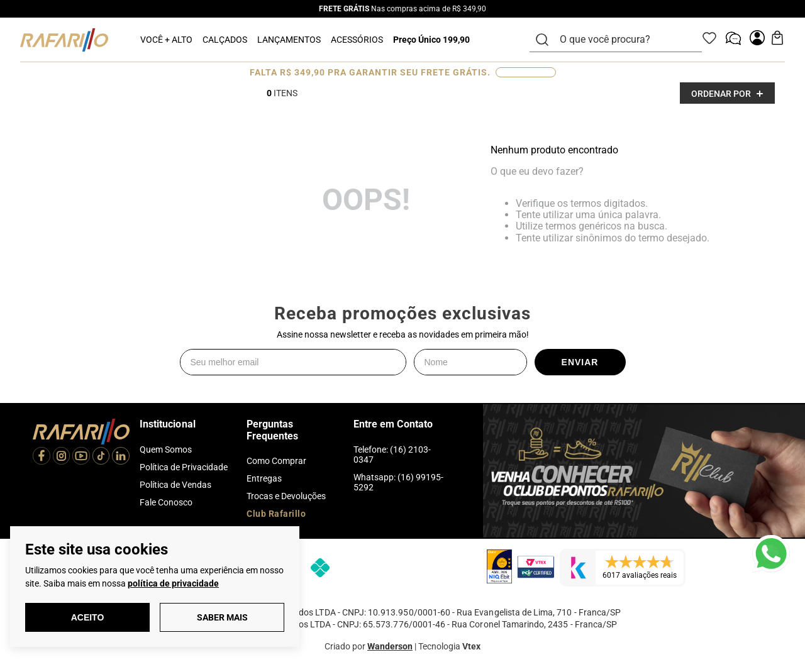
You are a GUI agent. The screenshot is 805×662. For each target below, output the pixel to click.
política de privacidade (173, 583)
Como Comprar (276, 461)
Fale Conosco (166, 502)
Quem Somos (166, 449)
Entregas (264, 478)
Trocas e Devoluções (286, 496)
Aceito (87, 617)
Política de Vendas (175, 485)
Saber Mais (222, 617)
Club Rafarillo (276, 514)
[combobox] (623, 40)
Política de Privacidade (184, 467)
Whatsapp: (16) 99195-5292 (398, 482)
